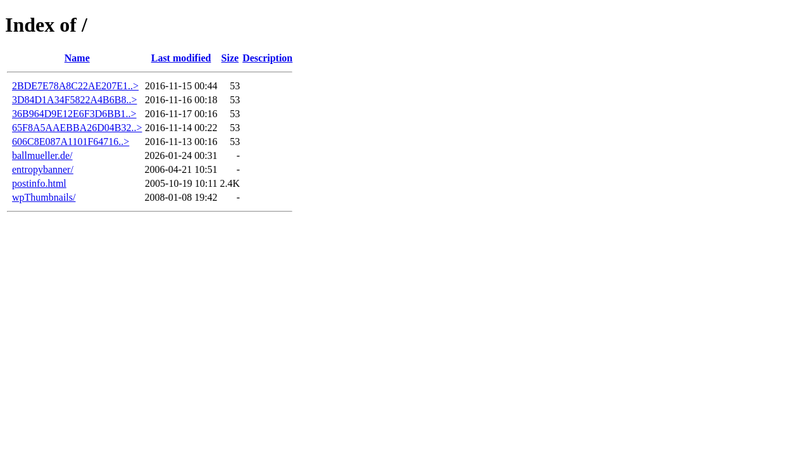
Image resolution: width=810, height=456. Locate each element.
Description (267, 58)
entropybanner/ (42, 169)
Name (77, 58)
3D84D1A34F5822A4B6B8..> (74, 99)
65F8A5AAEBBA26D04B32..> (77, 127)
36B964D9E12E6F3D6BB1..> (74, 113)
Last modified (181, 58)
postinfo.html (39, 183)
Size (230, 58)
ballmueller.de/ (42, 155)
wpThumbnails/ (43, 197)
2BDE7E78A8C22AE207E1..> (75, 85)
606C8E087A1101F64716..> (70, 141)
